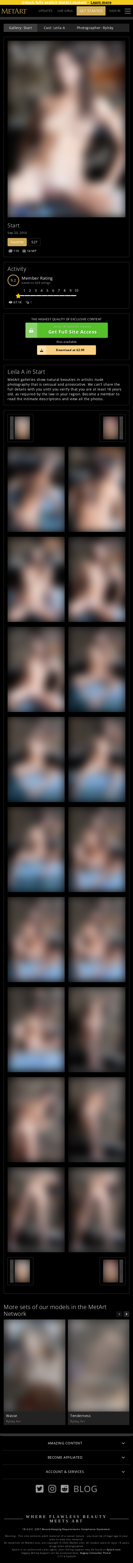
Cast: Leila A (54, 27)
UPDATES (46, 11)
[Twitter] (40, 1489)
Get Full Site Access (65, 330)
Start (14, 225)
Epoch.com (114, 1549)
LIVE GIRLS (65, 11)
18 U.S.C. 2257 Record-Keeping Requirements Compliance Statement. (66, 1529)
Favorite (17, 242)
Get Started (91, 10)
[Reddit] (65, 1489)
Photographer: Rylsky (95, 27)
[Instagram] (52, 1489)
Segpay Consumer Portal (95, 1553)
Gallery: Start (20, 27)
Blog (85, 1489)
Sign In (115, 11)
